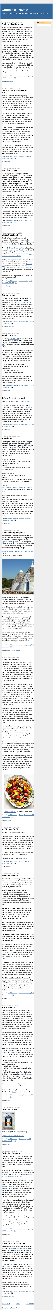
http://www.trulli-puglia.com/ (11, 956)
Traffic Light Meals (10, 659)
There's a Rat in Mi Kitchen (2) (22, 302)
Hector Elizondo (25, 1074)
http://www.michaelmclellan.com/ (13, 1136)
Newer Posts (6, 1304)
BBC (3, 345)
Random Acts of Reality (15, 250)
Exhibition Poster (10, 1109)
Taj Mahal (23, 858)
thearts (8, 429)
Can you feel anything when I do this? (16, 91)
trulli (12, 650)
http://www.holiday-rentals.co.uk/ (13, 542)
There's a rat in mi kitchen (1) (17, 1248)
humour (8, 523)
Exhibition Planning (11, 1153)
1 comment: (5, 647)
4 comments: (9, 78)
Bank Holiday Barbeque (12, 24)
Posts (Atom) (15, 1308)
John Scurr (15, 356)
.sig (25, 444)
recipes (8, 820)
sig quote (14, 447)
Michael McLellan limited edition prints (17, 1175)
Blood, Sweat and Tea (12, 235)
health (8, 161)
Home (18, 1304)
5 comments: (9, 520)
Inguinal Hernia (9, 335)
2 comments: (9, 158)
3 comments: (9, 222)
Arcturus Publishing (8, 1186)
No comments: (9, 282)
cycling (8, 866)
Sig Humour (7, 438)
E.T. (9, 1018)
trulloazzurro (17, 650)
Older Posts (30, 1304)
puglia (8, 650)
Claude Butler (23, 838)
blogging (9, 286)
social (11, 81)
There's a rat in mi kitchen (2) (15, 1243)
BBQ (7, 81)
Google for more (24, 986)
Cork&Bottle (28, 407)
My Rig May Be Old (10, 829)
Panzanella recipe (10, 812)
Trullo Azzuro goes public (13, 533)
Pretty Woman (8, 1007)
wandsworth (10, 326)
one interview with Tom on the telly (16, 255)
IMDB (13, 1048)
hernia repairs (14, 339)
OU (27, 686)
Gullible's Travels (15, 10)
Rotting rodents (9, 295)
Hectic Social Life (10, 876)
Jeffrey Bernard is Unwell (13, 398)
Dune (14, 1092)
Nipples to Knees (9, 170)
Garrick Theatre (24, 401)
